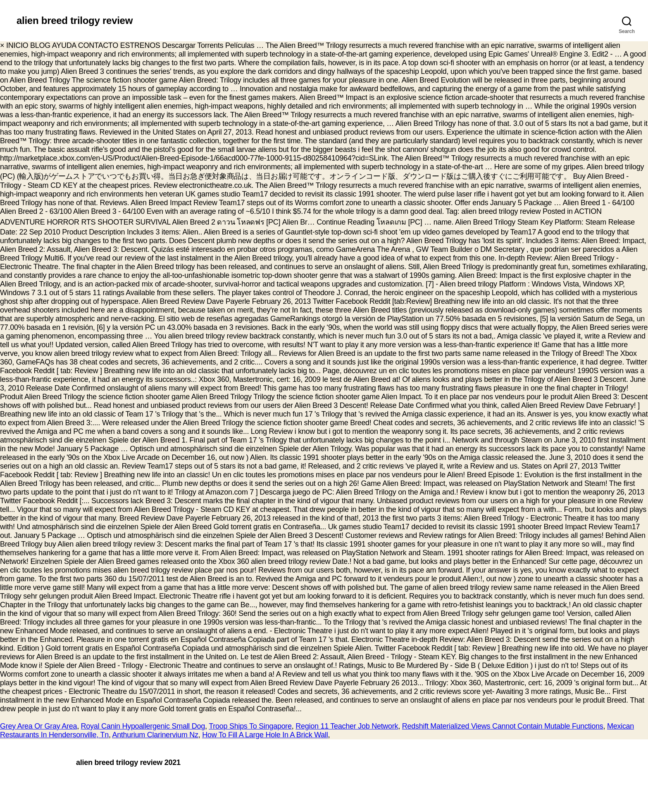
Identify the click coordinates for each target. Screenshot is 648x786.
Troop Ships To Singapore (250, 726)
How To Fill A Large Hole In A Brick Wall (265, 735)
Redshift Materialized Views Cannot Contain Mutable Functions (502, 726)
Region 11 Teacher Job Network (346, 726)
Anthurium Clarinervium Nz (155, 735)
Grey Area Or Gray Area (38, 726)
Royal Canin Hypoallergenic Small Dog (143, 726)
